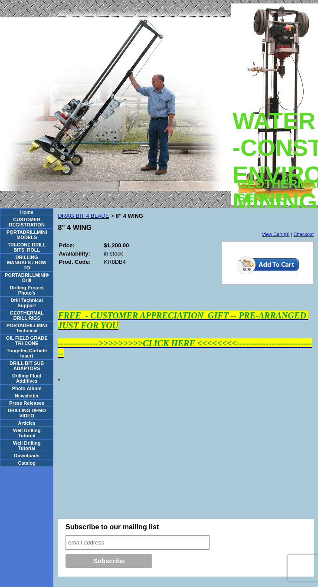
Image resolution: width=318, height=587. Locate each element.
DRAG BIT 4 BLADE (83, 216)
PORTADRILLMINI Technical (27, 328)
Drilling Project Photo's (27, 290)
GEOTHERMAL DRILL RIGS (27, 315)
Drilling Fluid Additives (26, 378)
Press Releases (26, 403)
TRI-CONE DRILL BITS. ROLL (26, 247)
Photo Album (27, 388)
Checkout (304, 234)
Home (26, 212)
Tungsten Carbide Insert (27, 353)
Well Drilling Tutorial (26, 433)
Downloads (26, 455)
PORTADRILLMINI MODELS (27, 235)
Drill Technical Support (27, 303)
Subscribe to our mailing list (112, 527)
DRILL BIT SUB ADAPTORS (27, 366)
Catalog (27, 463)
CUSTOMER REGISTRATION (27, 222)
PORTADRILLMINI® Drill (27, 277)
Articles (27, 423)
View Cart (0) (276, 234)
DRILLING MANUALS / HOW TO (26, 262)
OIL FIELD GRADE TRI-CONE (27, 340)
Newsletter (27, 395)
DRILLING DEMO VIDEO (27, 413)
